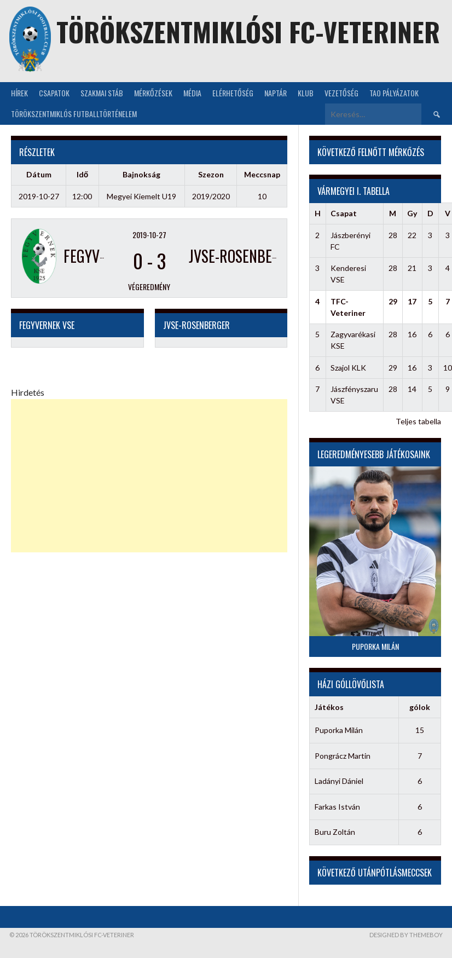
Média (192, 93)
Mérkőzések (153, 93)
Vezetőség (341, 93)
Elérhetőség (232, 93)
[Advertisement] (149, 475)
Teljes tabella (418, 421)
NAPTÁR (275, 93)
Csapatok (54, 93)
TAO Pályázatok (394, 93)
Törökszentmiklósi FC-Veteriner (248, 31)
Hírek (19, 93)
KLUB (306, 93)
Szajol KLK (348, 367)
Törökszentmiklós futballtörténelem (74, 113)
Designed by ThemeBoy (406, 934)
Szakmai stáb (101, 93)
